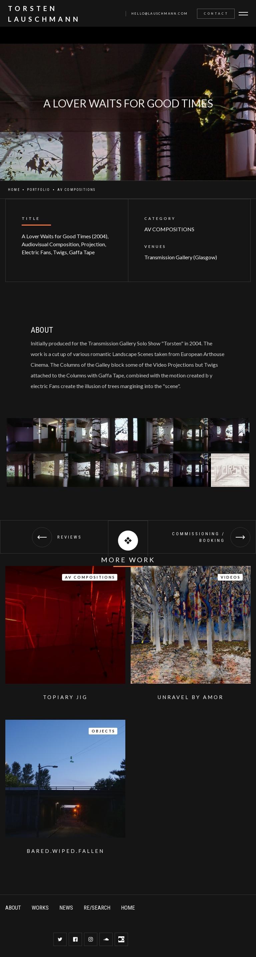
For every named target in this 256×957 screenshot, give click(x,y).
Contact (216, 13)
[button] (244, 13)
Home (14, 190)
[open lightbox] (23, 434)
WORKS (40, 907)
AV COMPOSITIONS (76, 190)
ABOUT (13, 907)
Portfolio (38, 190)
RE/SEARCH (97, 907)
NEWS (66, 907)
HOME (128, 907)
